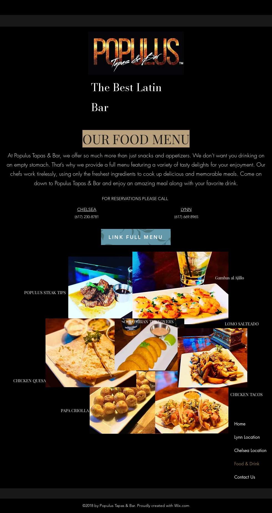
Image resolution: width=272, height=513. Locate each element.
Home (239, 424)
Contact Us (244, 477)
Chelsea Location (250, 450)
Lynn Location (247, 437)
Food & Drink (247, 464)
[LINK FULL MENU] (136, 237)
